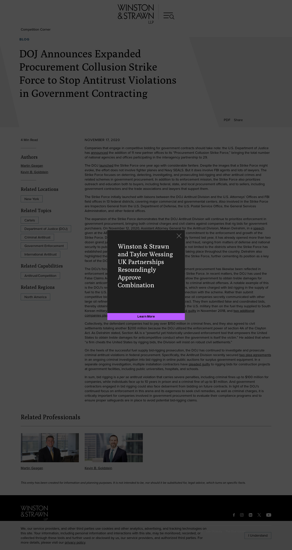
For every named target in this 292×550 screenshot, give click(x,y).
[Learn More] (146, 316)
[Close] (179, 236)
